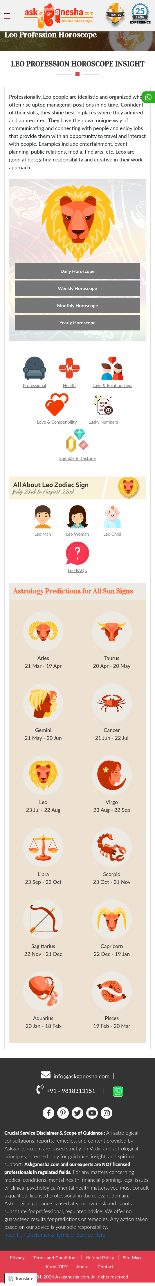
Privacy (17, 1261)
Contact (105, 1270)
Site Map (132, 1261)
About (82, 1270)
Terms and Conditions (55, 1261)
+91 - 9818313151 (65, 1092)
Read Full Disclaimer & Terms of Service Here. (55, 1238)
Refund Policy (100, 1261)
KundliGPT (56, 1270)
